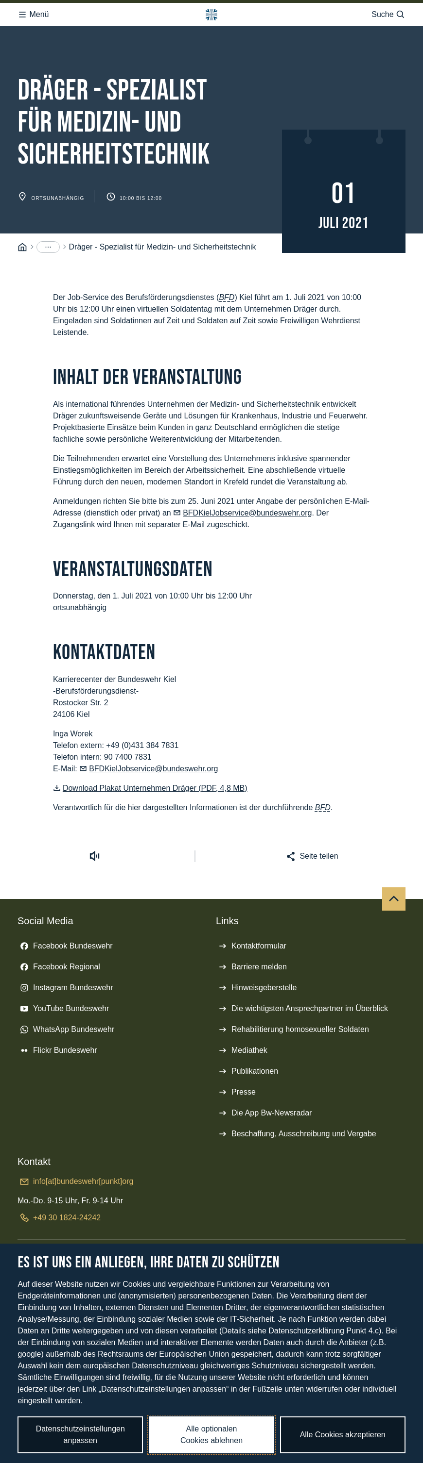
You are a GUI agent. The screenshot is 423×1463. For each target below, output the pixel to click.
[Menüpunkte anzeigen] (48, 247)
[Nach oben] (393, 899)
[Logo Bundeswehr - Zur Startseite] (211, 14)
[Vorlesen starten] (94, 856)
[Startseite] (22, 247)
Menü (33, 14)
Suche (388, 14)
